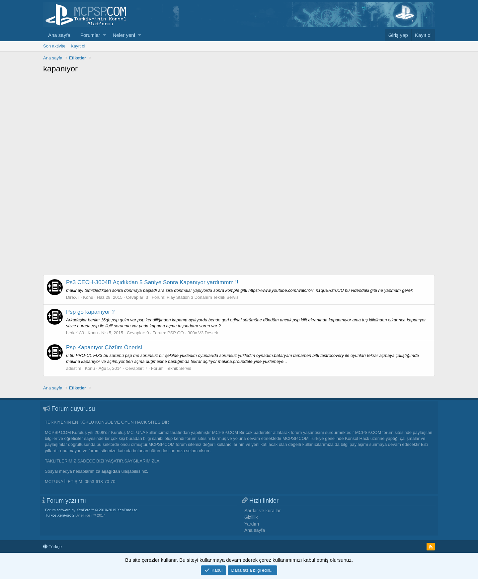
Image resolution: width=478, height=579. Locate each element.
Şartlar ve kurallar (262, 510)
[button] (104, 35)
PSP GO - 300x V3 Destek (192, 332)
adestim (73, 368)
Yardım (251, 524)
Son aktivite (54, 45)
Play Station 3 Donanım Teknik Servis (203, 297)
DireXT (72, 297)
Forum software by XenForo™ (91, 510)
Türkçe (52, 546)
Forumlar (90, 35)
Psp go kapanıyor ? (90, 312)
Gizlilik (251, 517)
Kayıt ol (78, 45)
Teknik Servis (179, 368)
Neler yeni (124, 35)
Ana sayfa (59, 35)
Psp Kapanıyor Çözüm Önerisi (104, 347)
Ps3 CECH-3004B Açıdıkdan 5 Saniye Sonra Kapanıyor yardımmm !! (152, 282)
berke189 (75, 332)
